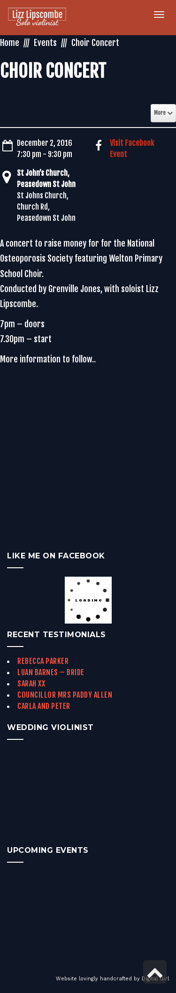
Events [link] (45, 43)
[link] (42, 17)
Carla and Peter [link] (43, 706)
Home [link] (9, 43)
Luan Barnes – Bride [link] (50, 672)
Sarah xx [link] (31, 683)
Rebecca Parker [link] (43, 661)
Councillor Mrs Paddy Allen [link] (64, 695)
